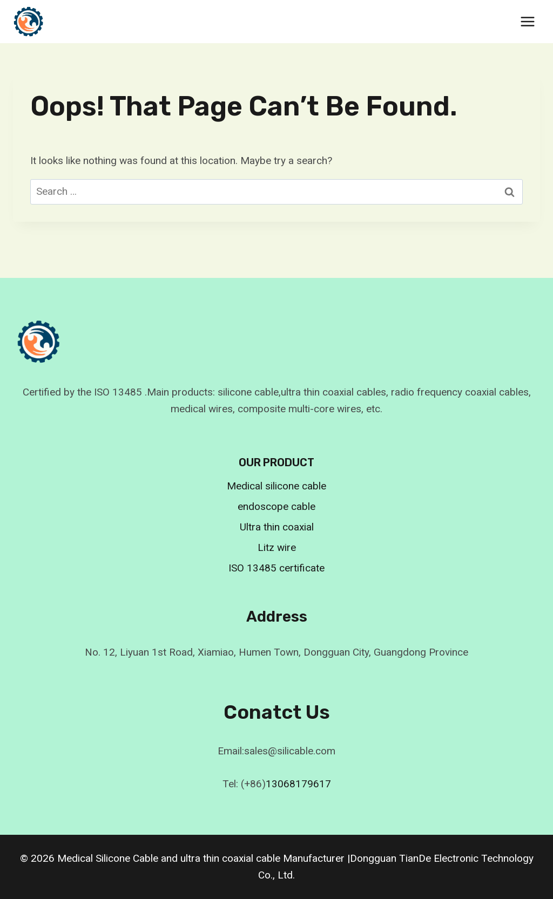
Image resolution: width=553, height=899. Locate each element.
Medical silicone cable (276, 486)
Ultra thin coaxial (277, 527)
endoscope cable (276, 506)
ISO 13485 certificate (276, 568)
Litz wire (277, 547)
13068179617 (298, 784)
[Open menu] (527, 21)
